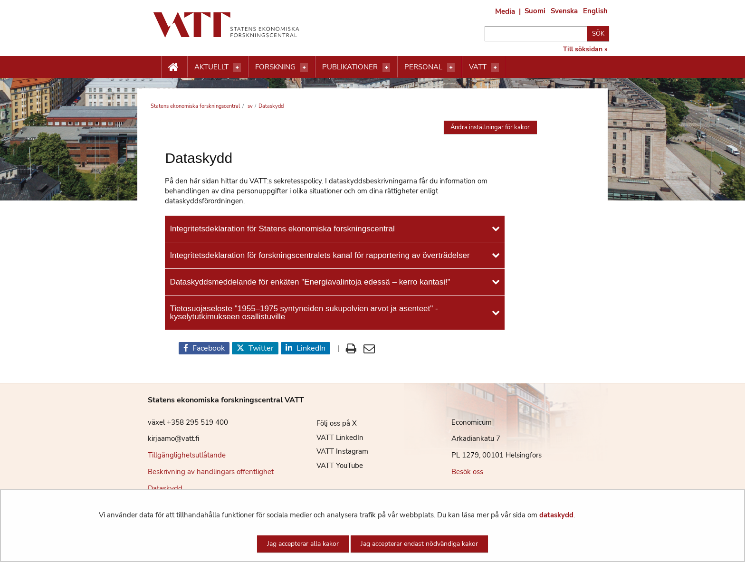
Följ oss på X (329, 423)
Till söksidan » (585, 49)
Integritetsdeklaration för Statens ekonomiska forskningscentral (282, 228)
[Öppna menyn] (237, 67)
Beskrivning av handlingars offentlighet (211, 471)
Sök (598, 33)
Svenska (564, 11)
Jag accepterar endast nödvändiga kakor (419, 543)
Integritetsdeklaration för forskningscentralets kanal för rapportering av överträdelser (319, 255)
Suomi (535, 11)
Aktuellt (211, 67)
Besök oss (467, 471)
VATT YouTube (332, 465)
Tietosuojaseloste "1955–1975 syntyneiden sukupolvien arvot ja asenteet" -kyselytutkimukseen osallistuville (304, 312)
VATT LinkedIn (332, 437)
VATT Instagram (335, 451)
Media (505, 11)
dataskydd (556, 515)
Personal (423, 67)
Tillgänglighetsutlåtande (187, 455)
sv (249, 106)
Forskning (275, 67)
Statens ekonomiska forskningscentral (195, 106)
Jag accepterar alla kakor (303, 543)
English (595, 11)
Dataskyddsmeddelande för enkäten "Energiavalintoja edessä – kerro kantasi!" (310, 281)
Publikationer (350, 67)
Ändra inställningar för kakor (490, 127)
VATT (478, 67)
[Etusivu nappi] (174, 67)
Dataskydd (165, 488)
